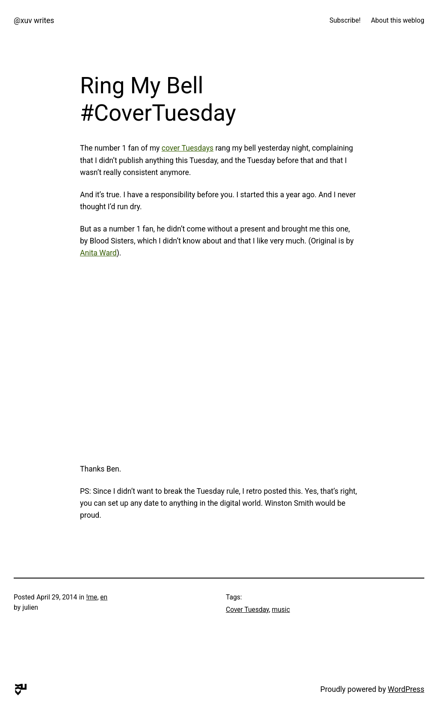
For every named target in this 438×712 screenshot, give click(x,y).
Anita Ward (98, 253)
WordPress (406, 689)
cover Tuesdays (187, 148)
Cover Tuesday (247, 610)
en (103, 597)
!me (91, 597)
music (281, 610)
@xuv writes (34, 20)
